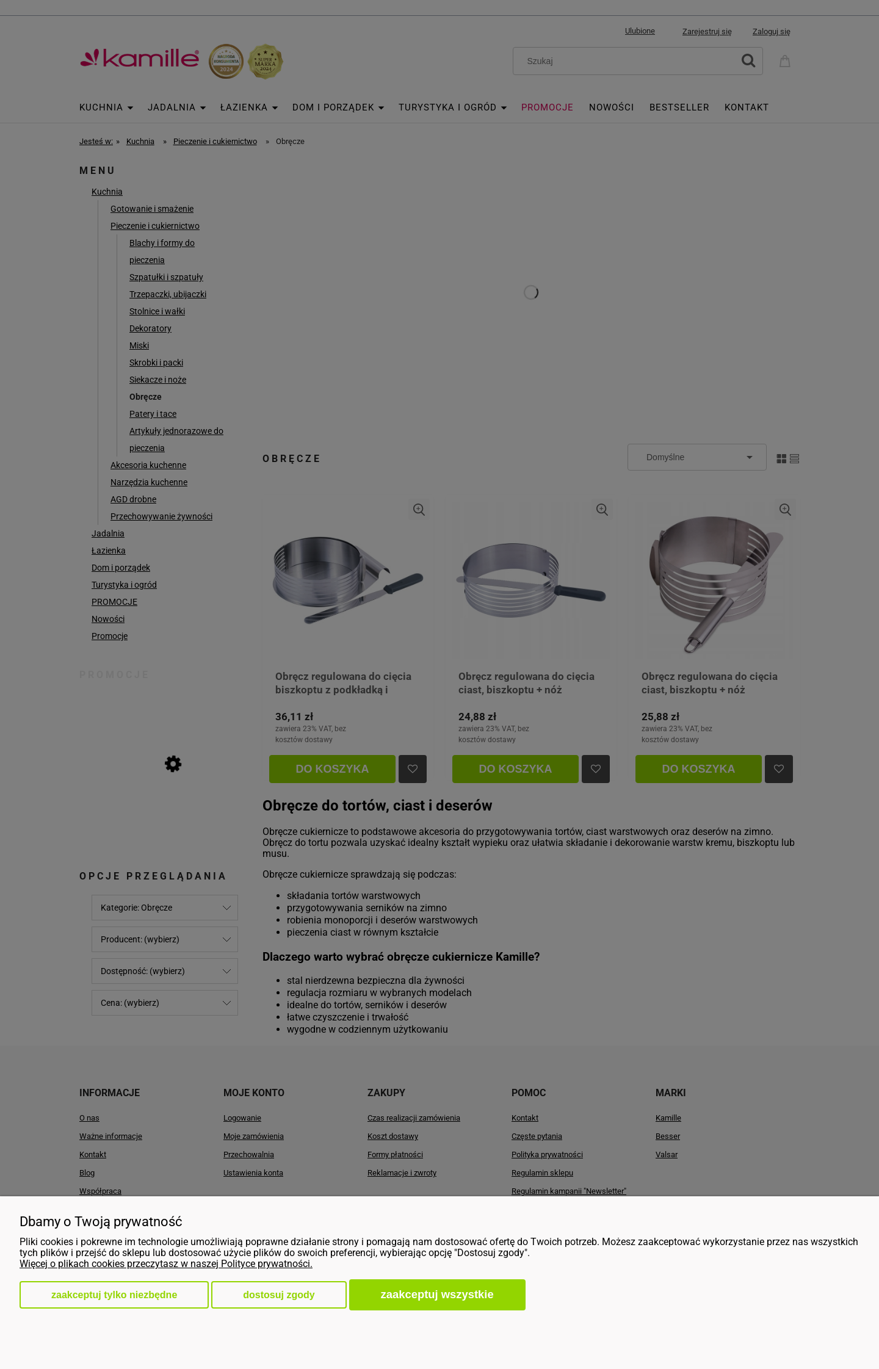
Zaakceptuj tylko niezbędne (114, 1295)
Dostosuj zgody (278, 1295)
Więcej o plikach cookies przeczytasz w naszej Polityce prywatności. (166, 1264)
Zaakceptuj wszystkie (437, 1294)
